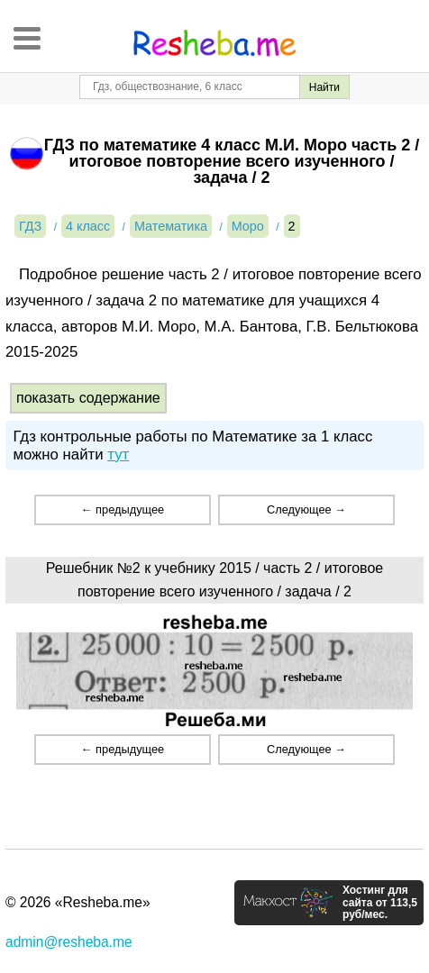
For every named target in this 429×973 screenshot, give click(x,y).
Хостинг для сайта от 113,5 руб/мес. (379, 903)
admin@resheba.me (68, 942)
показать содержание (88, 397)
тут (118, 454)
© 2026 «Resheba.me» (78, 902)
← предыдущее (122, 509)
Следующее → (306, 509)
